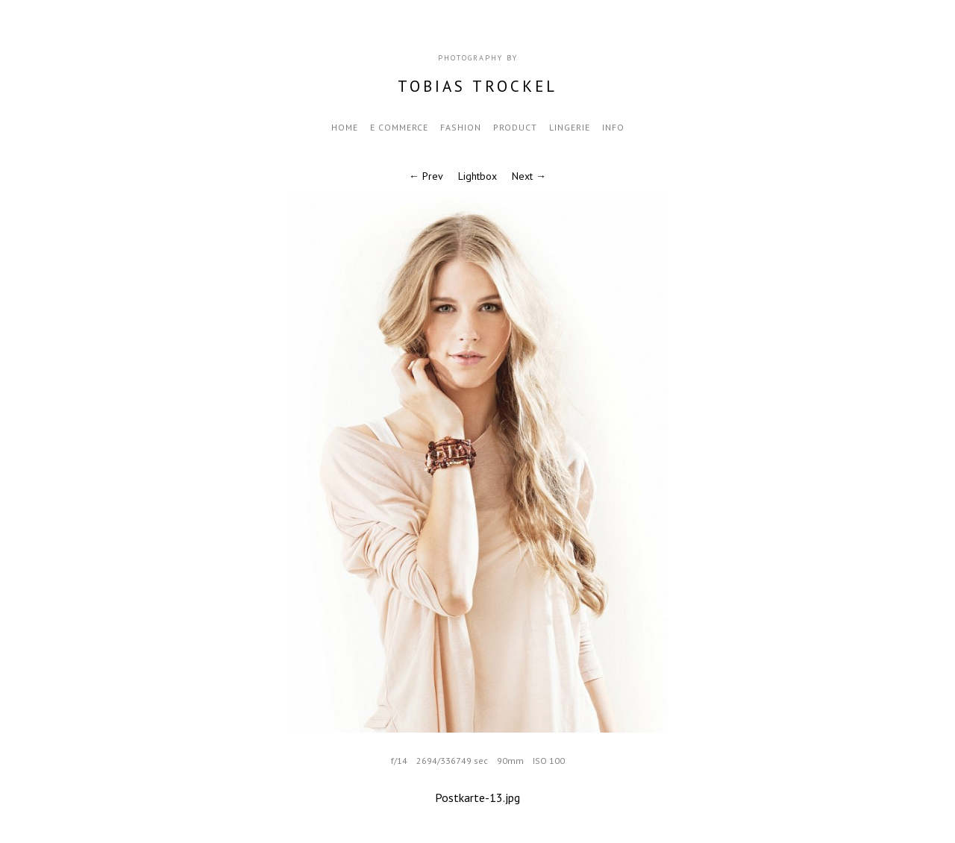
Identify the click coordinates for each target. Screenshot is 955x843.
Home (344, 127)
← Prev (426, 176)
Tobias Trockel (477, 86)
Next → (529, 176)
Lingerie (569, 127)
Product (515, 127)
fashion (460, 127)
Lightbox (477, 176)
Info (613, 127)
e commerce (399, 127)
